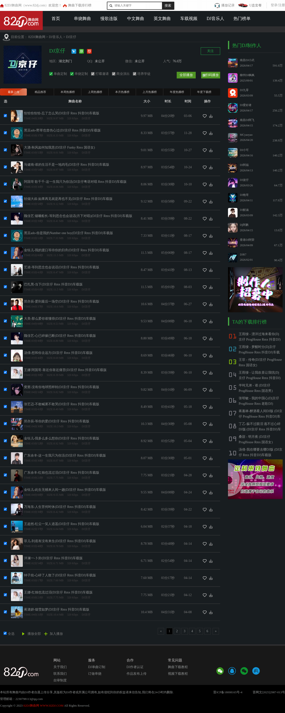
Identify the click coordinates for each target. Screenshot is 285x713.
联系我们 (60, 673)
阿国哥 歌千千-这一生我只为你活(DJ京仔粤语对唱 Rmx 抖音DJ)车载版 (75, 181)
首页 (56, 18)
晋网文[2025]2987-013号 (269, 692)
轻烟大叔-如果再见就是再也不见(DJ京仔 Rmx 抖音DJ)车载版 (68, 199)
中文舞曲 (135, 18)
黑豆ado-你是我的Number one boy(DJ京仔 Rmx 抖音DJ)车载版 (68, 233)
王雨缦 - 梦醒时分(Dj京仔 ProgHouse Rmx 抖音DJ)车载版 (259, 352)
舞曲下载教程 (178, 667)
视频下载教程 (178, 673)
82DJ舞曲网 (36, 37)
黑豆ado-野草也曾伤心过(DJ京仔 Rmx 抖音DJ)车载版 (62, 130)
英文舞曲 (162, 18)
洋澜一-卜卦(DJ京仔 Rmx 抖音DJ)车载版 (53, 558)
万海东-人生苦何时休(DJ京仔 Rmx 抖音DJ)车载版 (60, 507)
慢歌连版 (109, 18)
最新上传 (13, 92)
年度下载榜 (204, 92)
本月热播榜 (122, 92)
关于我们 (60, 667)
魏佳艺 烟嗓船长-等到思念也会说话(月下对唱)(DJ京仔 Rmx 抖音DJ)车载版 (78, 216)
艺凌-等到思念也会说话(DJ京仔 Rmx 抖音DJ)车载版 (61, 267)
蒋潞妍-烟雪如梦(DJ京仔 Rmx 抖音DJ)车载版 (56, 609)
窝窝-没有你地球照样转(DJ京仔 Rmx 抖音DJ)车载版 (61, 387)
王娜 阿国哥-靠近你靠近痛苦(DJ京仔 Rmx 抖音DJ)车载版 (65, 370)
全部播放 (186, 75)
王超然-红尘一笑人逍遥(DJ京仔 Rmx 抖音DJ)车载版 (61, 524)
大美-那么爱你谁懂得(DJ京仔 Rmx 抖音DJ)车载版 (60, 318)
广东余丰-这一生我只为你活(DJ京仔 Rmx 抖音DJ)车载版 (65, 455)
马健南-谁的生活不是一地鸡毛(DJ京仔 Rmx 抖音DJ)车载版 (66, 164)
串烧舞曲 (82, 18)
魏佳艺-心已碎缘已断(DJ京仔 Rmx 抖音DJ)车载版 (60, 335)
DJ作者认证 (135, 667)
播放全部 (34, 634)
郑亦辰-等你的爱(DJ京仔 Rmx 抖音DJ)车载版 (56, 421)
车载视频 (188, 18)
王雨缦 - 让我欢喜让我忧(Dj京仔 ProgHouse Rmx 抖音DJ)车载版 (259, 378)
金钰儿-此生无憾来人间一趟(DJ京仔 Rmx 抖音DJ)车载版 (65, 489)
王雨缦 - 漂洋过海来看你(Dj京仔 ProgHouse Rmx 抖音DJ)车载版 (259, 339)
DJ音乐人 (215, 18)
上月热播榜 (149, 92)
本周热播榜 (68, 92)
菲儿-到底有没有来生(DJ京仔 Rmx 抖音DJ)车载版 (60, 541)
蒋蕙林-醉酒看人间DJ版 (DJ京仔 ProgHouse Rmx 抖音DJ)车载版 (260, 416)
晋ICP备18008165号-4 (227, 692)
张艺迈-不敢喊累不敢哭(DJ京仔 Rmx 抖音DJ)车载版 (61, 404)
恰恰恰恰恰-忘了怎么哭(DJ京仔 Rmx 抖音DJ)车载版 (61, 113)
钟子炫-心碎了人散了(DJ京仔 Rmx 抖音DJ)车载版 (60, 575)
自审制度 (60, 680)
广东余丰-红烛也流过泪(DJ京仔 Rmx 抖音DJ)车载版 (61, 472)
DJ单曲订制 (96, 667)
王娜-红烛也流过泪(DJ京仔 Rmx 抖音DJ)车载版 (58, 592)
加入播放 (56, 634)
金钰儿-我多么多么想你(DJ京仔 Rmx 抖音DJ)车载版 (61, 438)
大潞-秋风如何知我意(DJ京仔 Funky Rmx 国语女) (59, 147)
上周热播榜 (95, 92)
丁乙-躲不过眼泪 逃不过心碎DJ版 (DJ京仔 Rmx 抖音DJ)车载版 (260, 429)
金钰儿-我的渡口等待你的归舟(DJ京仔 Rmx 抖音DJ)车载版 (66, 250)
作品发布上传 (137, 673)
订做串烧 (94, 673)
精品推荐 (40, 92)
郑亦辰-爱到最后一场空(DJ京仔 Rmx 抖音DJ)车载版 (61, 301)
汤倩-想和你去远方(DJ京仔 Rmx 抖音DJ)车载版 (58, 353)
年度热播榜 (177, 92)
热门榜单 (242, 18)
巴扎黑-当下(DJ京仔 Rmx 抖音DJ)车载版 (53, 284)
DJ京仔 (71, 37)
